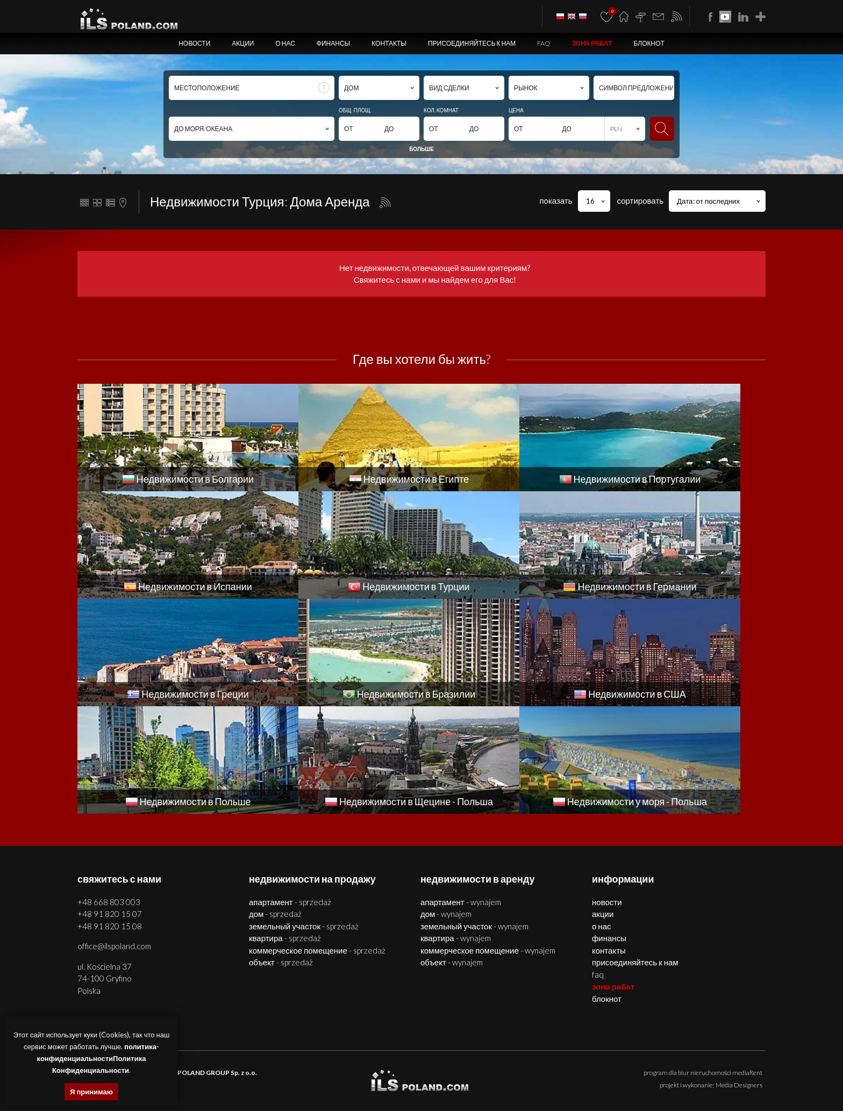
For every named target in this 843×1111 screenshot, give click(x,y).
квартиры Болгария (565, 1069)
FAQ (543, 43)
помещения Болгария (674, 1069)
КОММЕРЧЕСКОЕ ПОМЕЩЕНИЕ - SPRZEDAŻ (317, 843)
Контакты (389, 43)
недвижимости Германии (470, 1082)
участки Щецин (438, 1069)
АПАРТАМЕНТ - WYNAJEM (460, 794)
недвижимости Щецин (182, 1069)
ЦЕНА (516, 110)
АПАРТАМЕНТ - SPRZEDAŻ (290, 794)
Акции (243, 43)
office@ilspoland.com (114, 838)
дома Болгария (618, 1069)
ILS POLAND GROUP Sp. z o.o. (212, 965)
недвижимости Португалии (247, 1082)
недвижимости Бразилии (614, 1082)
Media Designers (739, 977)
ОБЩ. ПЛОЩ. (355, 110)
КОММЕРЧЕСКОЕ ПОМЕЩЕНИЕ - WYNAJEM (487, 843)
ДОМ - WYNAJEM (445, 806)
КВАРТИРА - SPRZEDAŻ (285, 830)
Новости (194, 43)
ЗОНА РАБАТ (591, 43)
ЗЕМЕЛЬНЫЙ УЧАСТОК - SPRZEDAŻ (304, 818)
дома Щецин (287, 1069)
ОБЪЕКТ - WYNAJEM (451, 854)
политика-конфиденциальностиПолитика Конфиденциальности (98, 1058)
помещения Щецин (337, 1069)
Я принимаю (91, 1091)
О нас (285, 43)
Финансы (333, 43)
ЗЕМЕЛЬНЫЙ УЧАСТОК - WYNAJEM (474, 818)
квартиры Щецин (242, 1069)
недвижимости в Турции (396, 1082)
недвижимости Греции (542, 1082)
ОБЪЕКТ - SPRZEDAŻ (281, 854)
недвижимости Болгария (498, 1069)
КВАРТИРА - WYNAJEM (455, 830)
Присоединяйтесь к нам (472, 43)
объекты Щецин (390, 1069)
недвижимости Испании (324, 1082)
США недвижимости (682, 1082)
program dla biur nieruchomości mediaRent (703, 965)
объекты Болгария (735, 1069)
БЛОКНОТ (648, 43)
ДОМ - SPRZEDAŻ (275, 806)
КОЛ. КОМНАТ (441, 110)
